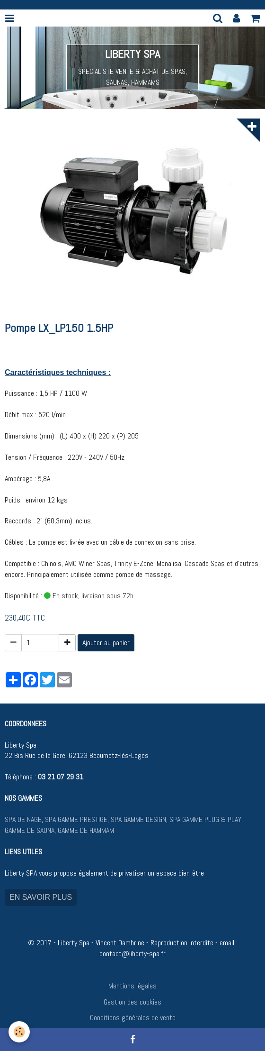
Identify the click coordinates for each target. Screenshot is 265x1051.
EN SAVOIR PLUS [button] (40, 897)
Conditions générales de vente (133, 1018)
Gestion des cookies (132, 1002)
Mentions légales (132, 986)
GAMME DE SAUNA (29, 830)
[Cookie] (19, 1031)
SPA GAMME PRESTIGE (76, 819)
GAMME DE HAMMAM (86, 830)
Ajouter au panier (106, 643)
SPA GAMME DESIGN (138, 819)
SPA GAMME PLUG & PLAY (205, 819)
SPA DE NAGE (23, 819)
